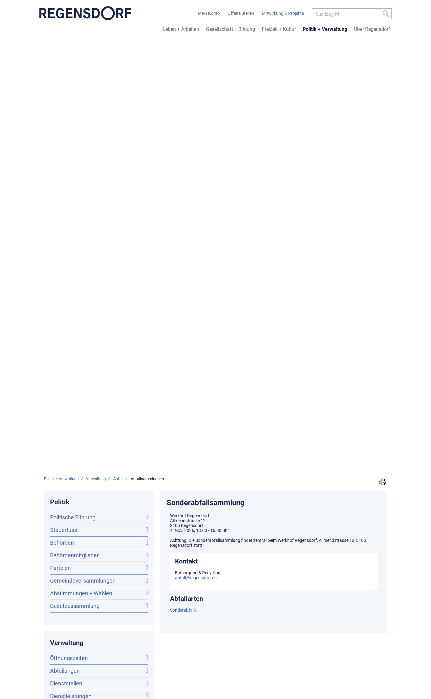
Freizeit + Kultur (279, 29)
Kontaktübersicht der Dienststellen (75, 537)
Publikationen (66, 321)
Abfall (57, 372)
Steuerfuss (63, 104)
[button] (382, 56)
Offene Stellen (67, 359)
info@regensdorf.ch (75, 521)
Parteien (60, 142)
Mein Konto (276, 570)
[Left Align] (386, 15)
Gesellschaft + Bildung (230, 29)
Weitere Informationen (181, 536)
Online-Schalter (68, 283)
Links (315, 570)
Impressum (381, 570)
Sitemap (298, 570)
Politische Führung (73, 92)
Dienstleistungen (71, 270)
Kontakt (331, 570)
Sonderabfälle (183, 184)
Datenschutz (354, 570)
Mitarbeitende (67, 308)
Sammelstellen (70, 409)
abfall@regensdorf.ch (196, 152)
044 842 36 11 (53, 514)
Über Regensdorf (372, 29)
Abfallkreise (67, 421)
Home (256, 570)
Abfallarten (66, 397)
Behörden (62, 117)
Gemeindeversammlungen (83, 155)
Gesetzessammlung (75, 180)
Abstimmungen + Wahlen (81, 168)
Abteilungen (65, 245)
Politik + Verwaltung (325, 29)
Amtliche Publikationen (78, 334)
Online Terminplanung (77, 296)
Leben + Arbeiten (181, 29)
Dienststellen (66, 258)
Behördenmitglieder (74, 130)
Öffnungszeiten (69, 232)
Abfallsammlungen (87, 384)
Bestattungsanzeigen (76, 346)
